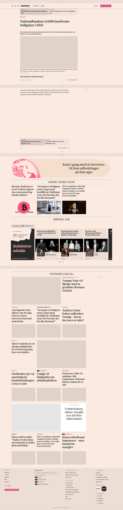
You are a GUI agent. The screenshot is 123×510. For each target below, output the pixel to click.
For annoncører (69, 494)
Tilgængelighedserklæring (72, 492)
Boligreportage (73, 405)
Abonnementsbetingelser (72, 489)
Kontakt (98, 472)
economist (41, 370)
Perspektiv (65, 370)
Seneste (7, 477)
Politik (14, 341)
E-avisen (8, 485)
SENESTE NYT (35, 6)
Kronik (14, 434)
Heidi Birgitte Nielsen (37, 77)
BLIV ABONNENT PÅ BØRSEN (11, 489)
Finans (13, 370)
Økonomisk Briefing (41, 484)
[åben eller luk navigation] (13, 6)
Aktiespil (7, 482)
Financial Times (40, 479)
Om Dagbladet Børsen (102, 477)
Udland (64, 307)
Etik (66, 496)
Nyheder (7, 472)
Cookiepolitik (68, 485)
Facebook (99, 500)
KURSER (42, 6)
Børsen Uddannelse (70, 472)
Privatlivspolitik (69, 487)
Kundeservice (69, 483)
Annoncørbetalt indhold (102, 479)
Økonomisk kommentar (43, 307)
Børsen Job (68, 477)
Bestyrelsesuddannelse (71, 475)
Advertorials (99, 482)
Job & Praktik (99, 475)
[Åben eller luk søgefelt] (18, 6)
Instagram (99, 498)
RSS (6, 479)
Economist (39, 482)
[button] (15, 6)
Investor (23, 17)
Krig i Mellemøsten (67, 277)
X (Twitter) (99, 503)
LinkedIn (99, 496)
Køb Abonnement (105, 5)
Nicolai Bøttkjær (25, 77)
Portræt (39, 434)
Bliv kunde (68, 499)
